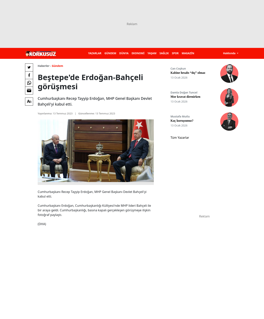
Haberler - (44, 66)
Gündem (57, 66)
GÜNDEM (110, 53)
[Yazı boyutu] (29, 101)
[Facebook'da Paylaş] (29, 75)
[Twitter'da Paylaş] (29, 67)
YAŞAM (151, 53)
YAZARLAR (94, 53)
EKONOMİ (138, 53)
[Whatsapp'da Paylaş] (29, 83)
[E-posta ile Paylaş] (29, 90)
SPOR (175, 53)
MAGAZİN (188, 53)
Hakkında (229, 53)
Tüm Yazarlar (179, 137)
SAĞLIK (164, 53)
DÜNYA (124, 53)
